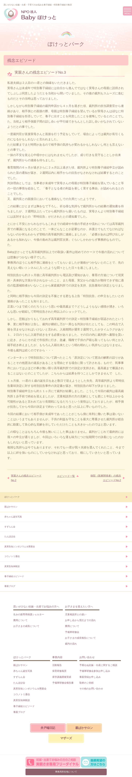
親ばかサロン (10, 506)
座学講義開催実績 (61, 677)
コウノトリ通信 (12, 556)
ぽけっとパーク (12, 497)
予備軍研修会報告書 (63, 682)
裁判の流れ (71, 643)
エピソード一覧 (66, 476)
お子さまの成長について (26, 626)
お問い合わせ (87, 657)
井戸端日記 (48, 727)
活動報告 (57, 665)
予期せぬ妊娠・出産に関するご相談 (98, 665)
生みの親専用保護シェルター (28, 614)
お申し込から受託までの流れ (80, 620)
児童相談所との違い (75, 614)
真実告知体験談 (12, 566)
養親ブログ (9, 586)
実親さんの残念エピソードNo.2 (26, 478)
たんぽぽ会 (9, 536)
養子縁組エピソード (14, 576)
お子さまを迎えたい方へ (79, 606)
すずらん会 (9, 526)
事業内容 (57, 657)
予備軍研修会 (72, 632)
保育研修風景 (59, 671)
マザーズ (66, 738)
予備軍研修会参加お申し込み (94, 671)
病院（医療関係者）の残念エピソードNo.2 (105, 478)
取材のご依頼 (86, 682)
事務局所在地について (66, 771)
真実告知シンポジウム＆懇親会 (19, 546)
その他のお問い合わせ (91, 688)
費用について (20, 620)
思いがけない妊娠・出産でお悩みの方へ (36, 606)
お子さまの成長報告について (80, 638)
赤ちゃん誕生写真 (13, 516)
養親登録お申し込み (90, 677)
